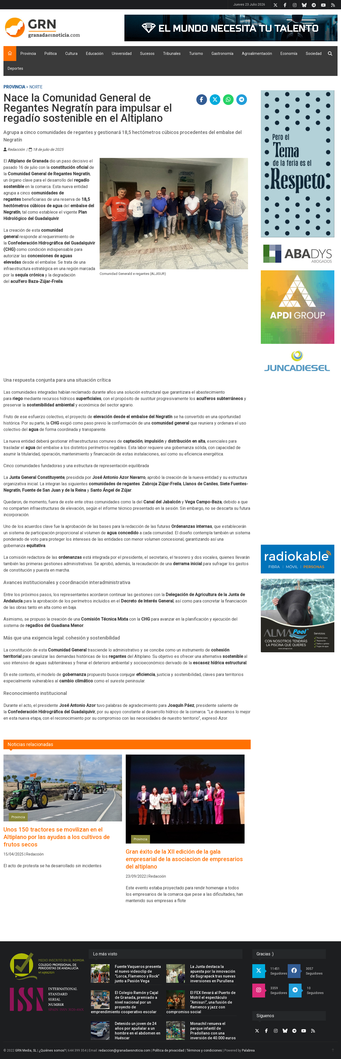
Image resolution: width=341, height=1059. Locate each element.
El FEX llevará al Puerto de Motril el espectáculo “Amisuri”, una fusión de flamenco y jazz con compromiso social (201, 1002)
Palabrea (248, 1050)
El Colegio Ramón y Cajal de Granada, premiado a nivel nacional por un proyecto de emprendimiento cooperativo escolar (124, 1002)
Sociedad (314, 53)
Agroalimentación (257, 53)
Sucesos (147, 53)
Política (50, 53)
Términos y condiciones (204, 1050)
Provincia (28, 53)
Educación (94, 53)
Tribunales (172, 53)
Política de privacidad (168, 1050)
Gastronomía (222, 53)
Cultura (71, 53)
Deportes (15, 68)
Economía (289, 53)
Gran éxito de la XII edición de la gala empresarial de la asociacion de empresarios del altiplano (184, 859)
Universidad (122, 53)
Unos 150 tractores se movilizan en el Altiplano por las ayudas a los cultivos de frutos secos (56, 837)
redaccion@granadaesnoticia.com (124, 1050)
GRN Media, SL (25, 1050)
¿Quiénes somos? (52, 1050)
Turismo (196, 53)
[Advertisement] (127, 333)
